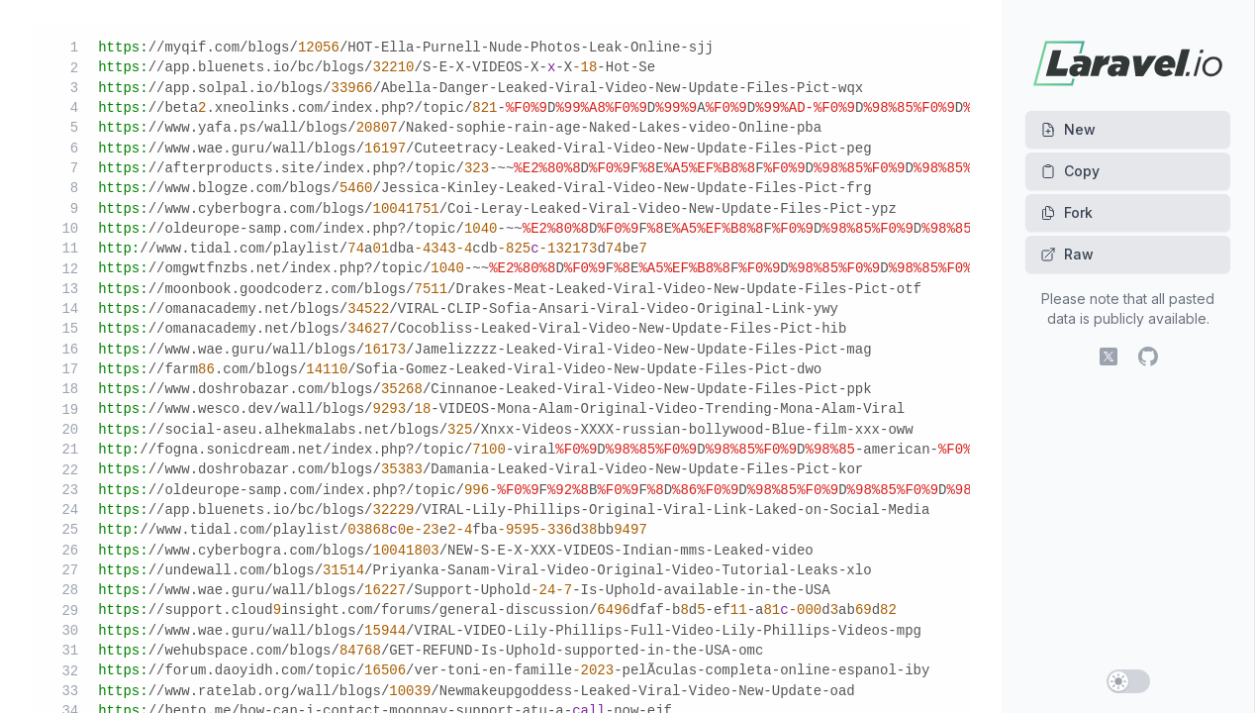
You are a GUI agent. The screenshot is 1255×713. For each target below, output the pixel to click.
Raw (1067, 254)
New (1068, 129)
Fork (1066, 212)
